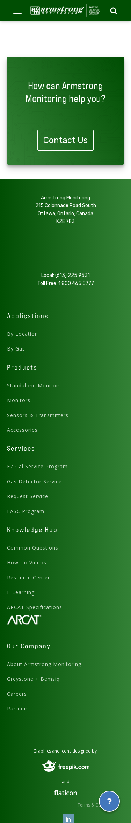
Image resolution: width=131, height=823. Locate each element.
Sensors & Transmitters (37, 415)
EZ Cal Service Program (37, 466)
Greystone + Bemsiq (33, 678)
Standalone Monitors (34, 385)
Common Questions (32, 547)
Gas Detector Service (34, 481)
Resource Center (28, 577)
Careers (17, 694)
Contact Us (65, 140)
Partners (18, 708)
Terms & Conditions (97, 805)
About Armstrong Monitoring (44, 664)
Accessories (22, 430)
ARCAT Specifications (34, 607)
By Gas (16, 348)
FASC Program (25, 511)
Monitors (18, 400)
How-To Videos (26, 562)
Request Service (27, 496)
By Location (22, 334)
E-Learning (21, 592)
